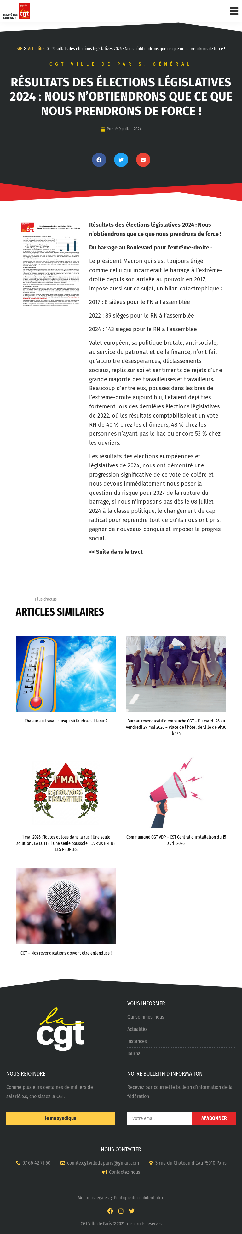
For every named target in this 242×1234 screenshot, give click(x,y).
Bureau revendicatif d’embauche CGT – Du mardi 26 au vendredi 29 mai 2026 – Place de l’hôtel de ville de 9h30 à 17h (176, 727)
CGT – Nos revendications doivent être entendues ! (66, 953)
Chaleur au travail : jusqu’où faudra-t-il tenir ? (66, 721)
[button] (99, 160)
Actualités (36, 48)
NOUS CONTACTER (121, 1149)
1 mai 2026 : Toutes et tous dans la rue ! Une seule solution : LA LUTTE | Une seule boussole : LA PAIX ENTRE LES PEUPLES (66, 843)
